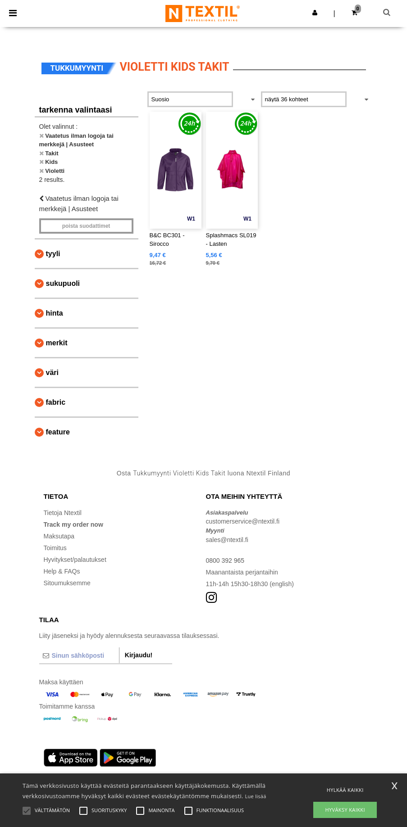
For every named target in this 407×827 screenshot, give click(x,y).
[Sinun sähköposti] (79, 655)
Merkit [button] (57, 343)
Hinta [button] (54, 313)
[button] (314, 12)
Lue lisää (255, 796)
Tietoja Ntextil (63, 512)
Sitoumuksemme (67, 583)
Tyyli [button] (53, 254)
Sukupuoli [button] (63, 283)
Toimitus (55, 547)
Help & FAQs (62, 571)
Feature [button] (58, 432)
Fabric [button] (56, 402)
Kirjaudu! (138, 655)
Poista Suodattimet (86, 226)
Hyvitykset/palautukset (75, 559)
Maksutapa (59, 536)
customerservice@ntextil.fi (243, 521)
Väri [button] (52, 372)
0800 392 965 (225, 560)
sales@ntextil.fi (227, 539)
